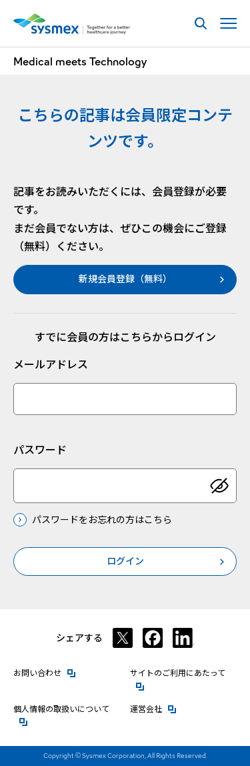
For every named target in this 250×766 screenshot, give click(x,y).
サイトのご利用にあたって (183, 672)
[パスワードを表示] (219, 485)
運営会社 (153, 708)
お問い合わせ (44, 672)
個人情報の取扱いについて (66, 708)
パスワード (40, 450)
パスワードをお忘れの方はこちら (102, 520)
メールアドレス (50, 365)
